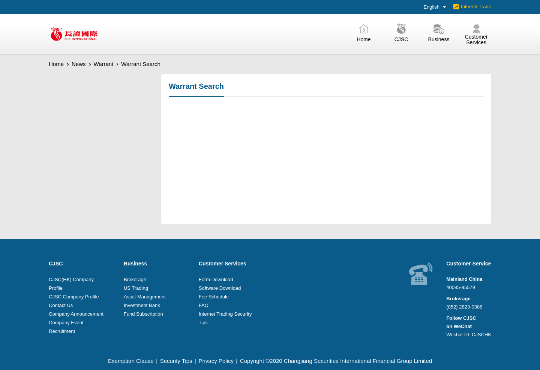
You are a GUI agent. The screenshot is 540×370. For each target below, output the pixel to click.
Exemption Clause (131, 361)
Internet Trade (476, 6)
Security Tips (176, 361)
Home (56, 64)
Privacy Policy (216, 361)
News (79, 64)
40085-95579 (460, 287)
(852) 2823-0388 (464, 307)
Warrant (104, 64)
